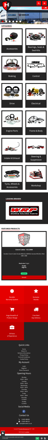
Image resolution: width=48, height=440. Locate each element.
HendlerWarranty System (12, 295)
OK (37, 438)
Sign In (24, 267)
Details (24, 277)
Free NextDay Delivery (36, 313)
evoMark (27, 432)
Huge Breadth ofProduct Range (12, 313)
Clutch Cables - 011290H (24, 250)
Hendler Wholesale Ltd (24, 429)
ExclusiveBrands (36, 295)
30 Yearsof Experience (12, 331)
